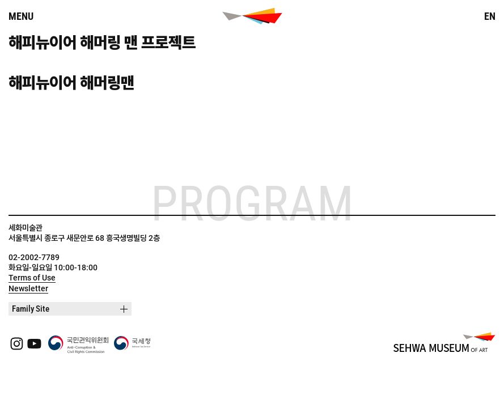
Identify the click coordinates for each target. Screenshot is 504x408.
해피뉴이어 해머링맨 (71, 83)
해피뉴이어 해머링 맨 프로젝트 (102, 42)
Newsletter (28, 288)
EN (489, 16)
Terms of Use (32, 277)
